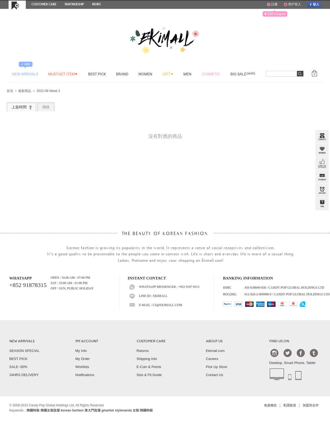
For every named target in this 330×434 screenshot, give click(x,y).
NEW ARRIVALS (22, 341)
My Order (82, 359)
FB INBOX (322, 163)
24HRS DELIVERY (24, 375)
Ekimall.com (215, 351)
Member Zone (322, 150)
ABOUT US (214, 341)
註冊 (272, 4)
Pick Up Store (216, 367)
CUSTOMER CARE (151, 341)
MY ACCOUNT (86, 341)
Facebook (300, 352)
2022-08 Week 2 (48, 91)
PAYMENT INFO (322, 177)
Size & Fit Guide (149, 375)
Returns (143, 351)
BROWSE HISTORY (322, 190)
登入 (313, 4)
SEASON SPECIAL (24, 351)
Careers (212, 359)
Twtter (287, 352)
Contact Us (214, 375)
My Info (81, 351)
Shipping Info (147, 359)
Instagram (274, 352)
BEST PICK (18, 359)
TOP (321, 230)
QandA (322, 204)
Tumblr (313, 352)
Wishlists (82, 367)
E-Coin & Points (149, 367)
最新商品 (24, 91)
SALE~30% (18, 367)
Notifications (85, 375)
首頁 (10, 91)
